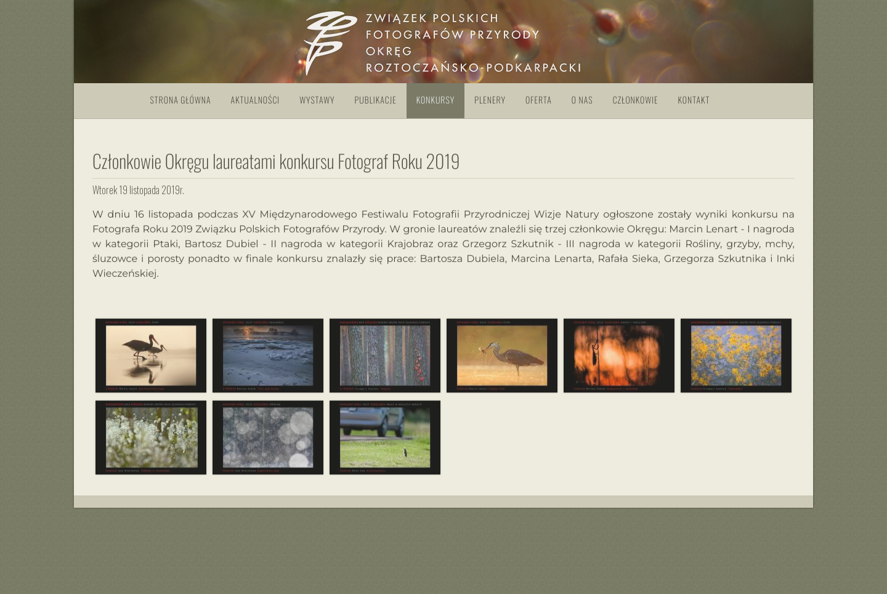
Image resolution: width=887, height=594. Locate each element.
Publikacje (376, 100)
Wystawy (316, 100)
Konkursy (435, 100)
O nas (582, 100)
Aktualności (255, 100)
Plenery (490, 100)
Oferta (538, 100)
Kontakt (694, 100)
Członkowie (635, 100)
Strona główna (180, 100)
